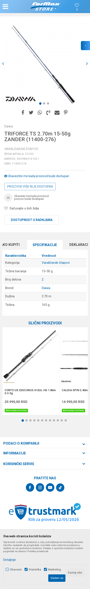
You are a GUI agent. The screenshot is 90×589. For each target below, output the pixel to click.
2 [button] (45, 104)
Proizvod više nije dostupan (30, 186)
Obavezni (16, 569)
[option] (45, 64)
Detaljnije (9, 560)
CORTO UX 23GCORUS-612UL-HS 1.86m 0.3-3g (30, 392)
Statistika (35, 569)
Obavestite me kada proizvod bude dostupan (36, 176)
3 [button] (49, 104)
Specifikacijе (45, 245)
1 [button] (41, 104)
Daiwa (46, 288)
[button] (15, 6)
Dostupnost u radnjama (31, 220)
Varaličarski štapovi (21, 149)
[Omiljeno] (77, 9)
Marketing (54, 569)
